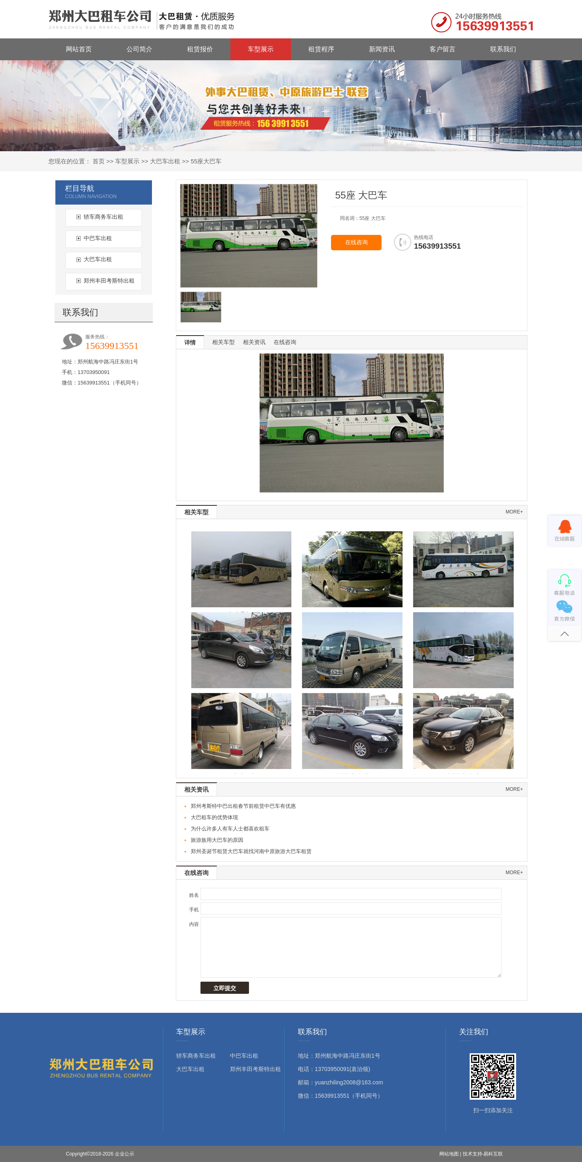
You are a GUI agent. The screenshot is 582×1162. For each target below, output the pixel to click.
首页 (99, 161)
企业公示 (124, 1154)
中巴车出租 (98, 238)
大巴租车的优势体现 (214, 817)
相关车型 (223, 342)
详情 (190, 342)
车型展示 (261, 49)
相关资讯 (254, 342)
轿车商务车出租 (103, 216)
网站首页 (79, 49)
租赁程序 (321, 49)
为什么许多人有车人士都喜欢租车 (230, 829)
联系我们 (503, 49)
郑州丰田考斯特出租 (109, 280)
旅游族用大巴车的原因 (217, 840)
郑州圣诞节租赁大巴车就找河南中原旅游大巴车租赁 (251, 851)
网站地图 (449, 1154)
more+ (514, 512)
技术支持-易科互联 (483, 1154)
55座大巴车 (206, 161)
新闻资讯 (382, 49)
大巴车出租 (165, 161)
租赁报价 (200, 49)
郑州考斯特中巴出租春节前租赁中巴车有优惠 (243, 806)
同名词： (349, 218)
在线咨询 (356, 242)
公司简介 (139, 49)
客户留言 (442, 49)
